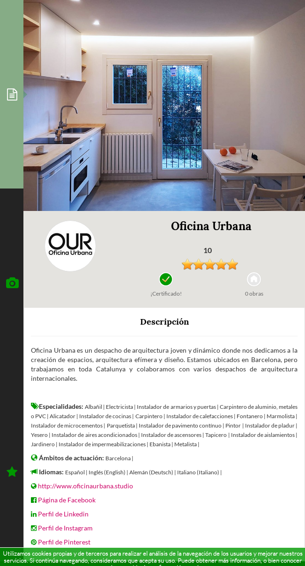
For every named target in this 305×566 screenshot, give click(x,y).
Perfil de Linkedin (63, 514)
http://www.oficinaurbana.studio (85, 486)
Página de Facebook (67, 500)
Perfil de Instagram (65, 528)
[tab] (11, 94)
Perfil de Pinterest (64, 542)
